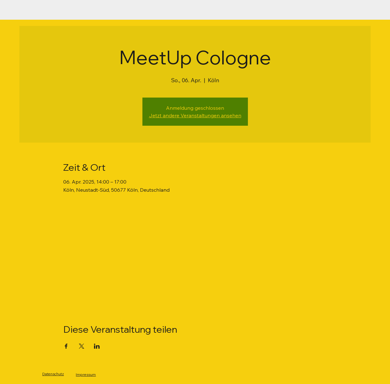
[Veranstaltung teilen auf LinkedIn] (97, 346)
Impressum (86, 374)
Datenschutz (53, 373)
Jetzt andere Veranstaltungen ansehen (195, 115)
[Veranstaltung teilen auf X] (82, 346)
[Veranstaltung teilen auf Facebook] (66, 346)
